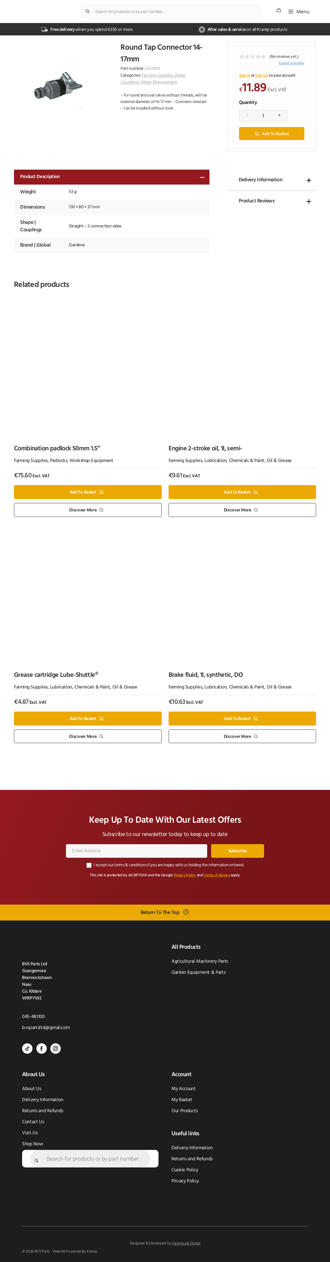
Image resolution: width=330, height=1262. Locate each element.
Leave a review (291, 63)
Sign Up (261, 75)
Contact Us (33, 1121)
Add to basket (275, 133)
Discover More (82, 510)
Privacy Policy (185, 875)
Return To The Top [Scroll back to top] (160, 912)
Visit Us (29, 1132)
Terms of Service (217, 875)
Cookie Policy (184, 1169)
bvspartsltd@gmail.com (46, 1027)
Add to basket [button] (83, 492)
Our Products (184, 1110)
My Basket (181, 1099)
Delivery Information (260, 179)
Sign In (244, 75)
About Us (31, 1088)
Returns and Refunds (42, 1110)
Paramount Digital (186, 1243)
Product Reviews (257, 200)
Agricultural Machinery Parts (199, 961)
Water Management (159, 82)
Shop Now (32, 1143)
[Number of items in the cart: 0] (278, 10)
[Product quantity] (263, 115)
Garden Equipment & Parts (198, 972)
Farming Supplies (157, 75)
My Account (183, 1088)
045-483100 (33, 1016)
